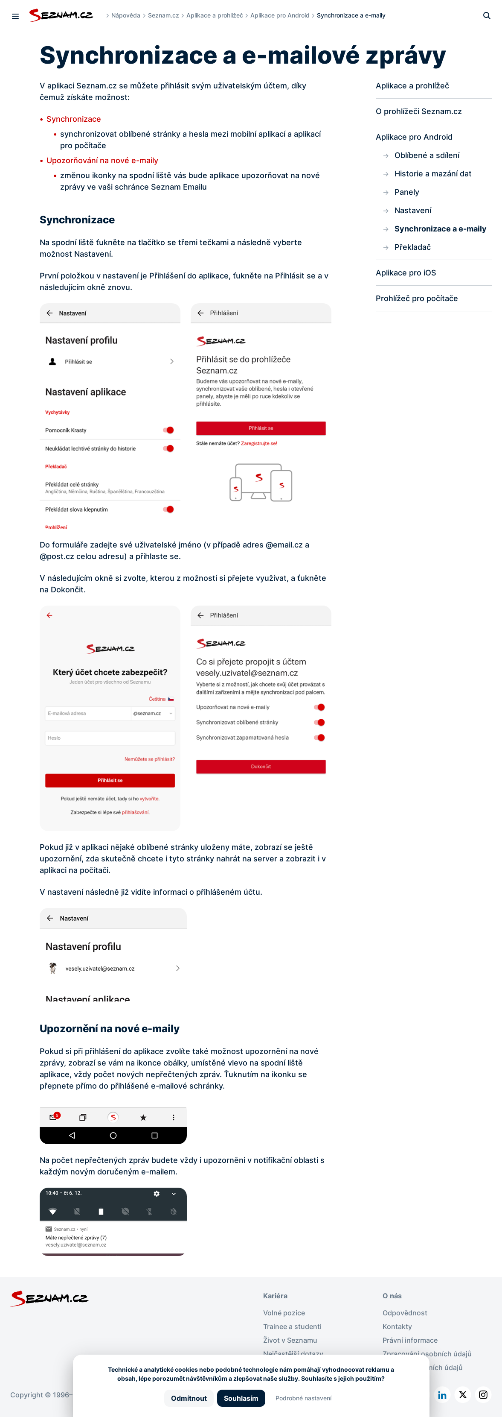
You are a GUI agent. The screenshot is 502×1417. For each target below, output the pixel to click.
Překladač (413, 247)
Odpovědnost (405, 1313)
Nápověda (125, 15)
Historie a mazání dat (433, 173)
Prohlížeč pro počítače (417, 298)
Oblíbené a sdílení (427, 155)
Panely (407, 191)
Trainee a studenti (292, 1326)
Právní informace (410, 1340)
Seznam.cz (163, 15)
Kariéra (275, 1295)
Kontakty (397, 1326)
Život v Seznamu (290, 1340)
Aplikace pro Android (280, 15)
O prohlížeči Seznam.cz (419, 111)
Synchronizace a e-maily (441, 228)
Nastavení (413, 210)
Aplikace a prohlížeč (214, 15)
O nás (392, 1295)
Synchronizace (73, 118)
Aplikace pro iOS (406, 272)
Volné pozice (284, 1313)
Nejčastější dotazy (293, 1354)
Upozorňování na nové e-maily (102, 160)
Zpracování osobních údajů (427, 1354)
